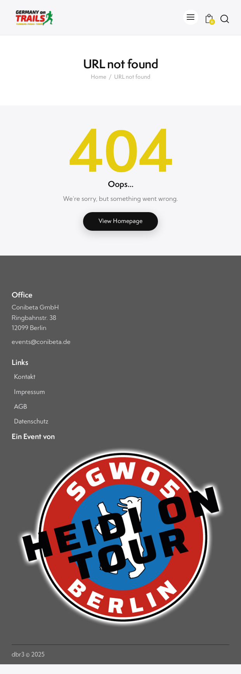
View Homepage (120, 221)
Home (98, 77)
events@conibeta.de (41, 342)
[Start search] (224, 18)
